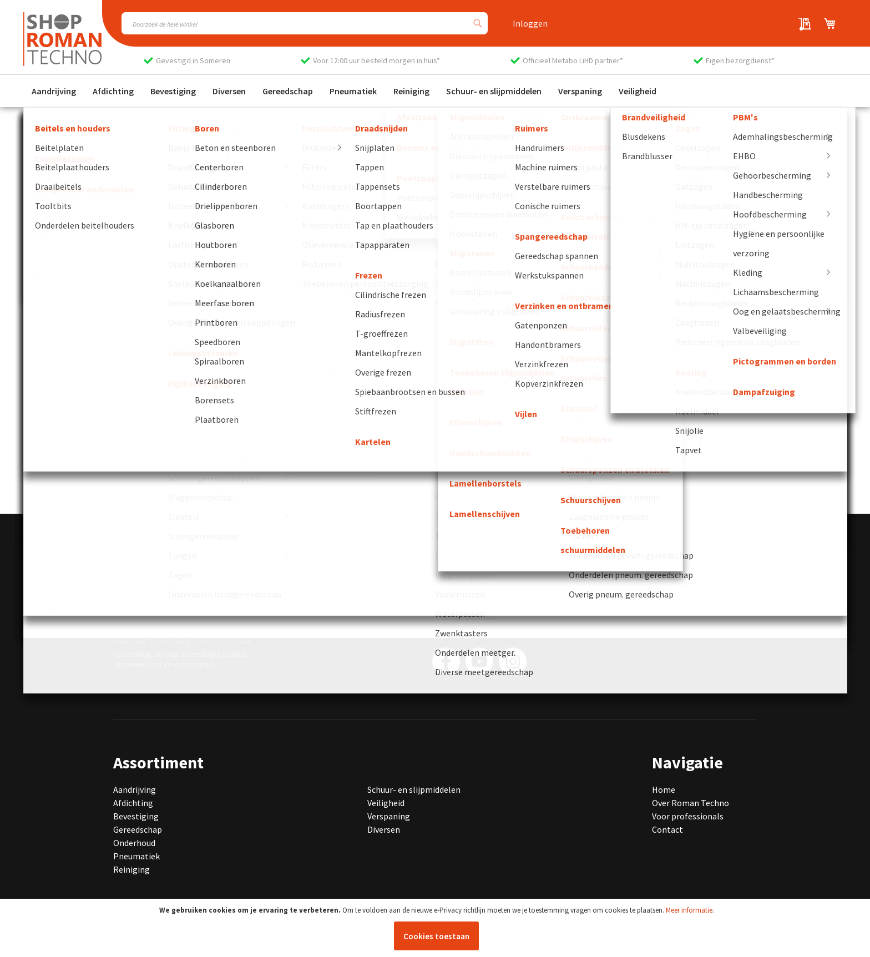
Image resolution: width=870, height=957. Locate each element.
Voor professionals (688, 816)
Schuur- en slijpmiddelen (414, 789)
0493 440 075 (152, 585)
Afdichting (133, 802)
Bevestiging (136, 816)
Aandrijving (134, 789)
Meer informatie (689, 910)
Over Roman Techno (690, 802)
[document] (436, 927)
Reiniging (131, 869)
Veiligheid (385, 802)
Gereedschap (137, 829)
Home (663, 789)
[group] (167, 452)
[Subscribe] (592, 620)
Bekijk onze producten (87, 341)
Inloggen (530, 23)
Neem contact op (78, 360)
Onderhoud (134, 842)
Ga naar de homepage (86, 323)
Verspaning (388, 816)
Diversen (383, 829)
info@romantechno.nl (184, 598)
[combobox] (305, 23)
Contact (667, 829)
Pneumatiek (136, 856)
